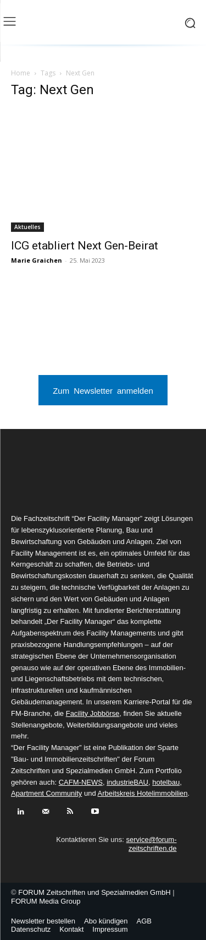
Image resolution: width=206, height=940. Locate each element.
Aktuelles (27, 227)
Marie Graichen (36, 260)
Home (20, 73)
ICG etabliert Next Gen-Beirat (84, 245)
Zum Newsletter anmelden (103, 390)
